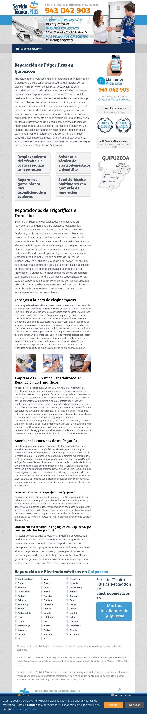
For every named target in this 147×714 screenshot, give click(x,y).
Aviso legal (124, 690)
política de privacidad (24, 709)
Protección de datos (121, 695)
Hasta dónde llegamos (29, 48)
